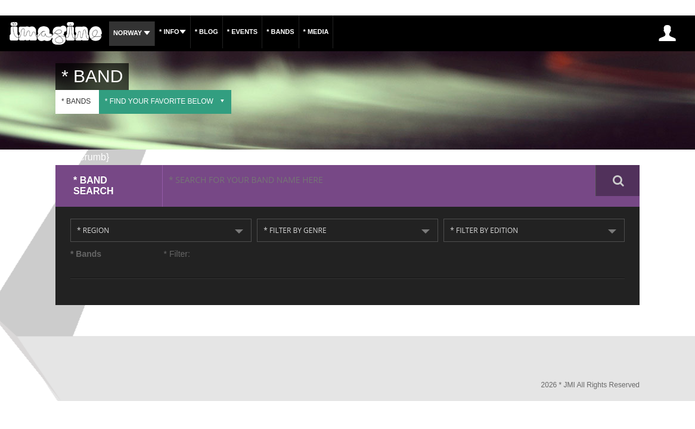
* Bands (307, 31)
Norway (135, 33)
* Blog (221, 31)
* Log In (666, 33)
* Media (349, 31)
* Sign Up (622, 33)
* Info (181, 31)
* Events (263, 31)
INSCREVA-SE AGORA (554, 33)
